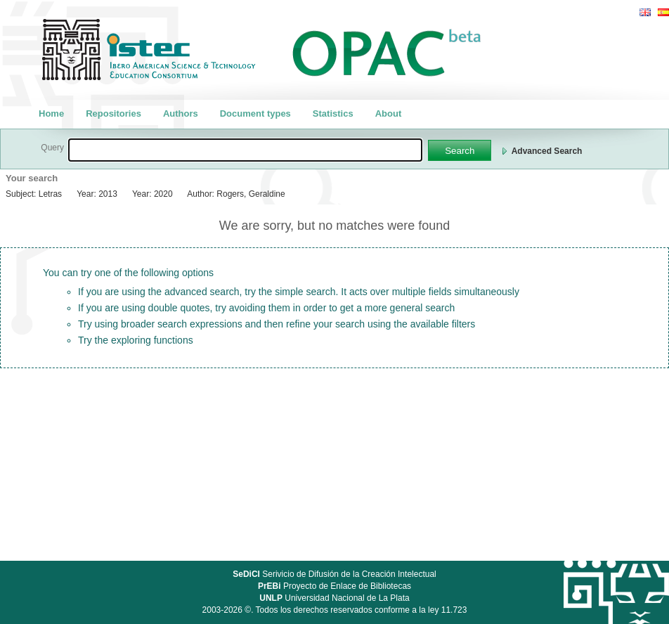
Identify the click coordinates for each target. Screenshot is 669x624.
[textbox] (245, 150)
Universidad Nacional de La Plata (334, 598)
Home (51, 113)
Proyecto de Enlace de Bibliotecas (334, 586)
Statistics (333, 113)
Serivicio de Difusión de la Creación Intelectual (334, 574)
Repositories (113, 113)
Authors (180, 113)
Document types (255, 113)
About (388, 113)
